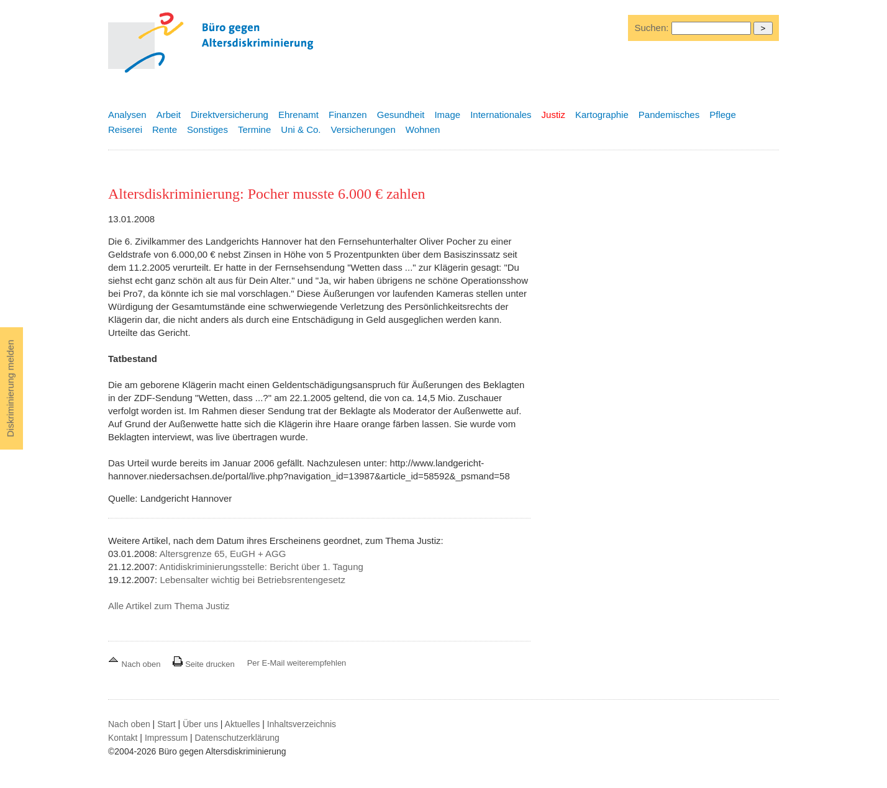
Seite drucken (203, 664)
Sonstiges (207, 129)
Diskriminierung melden (10, 388)
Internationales (500, 114)
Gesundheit (401, 114)
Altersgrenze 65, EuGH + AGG (223, 553)
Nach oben (135, 664)
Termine (254, 129)
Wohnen (423, 129)
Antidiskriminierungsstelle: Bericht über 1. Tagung (261, 566)
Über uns (200, 724)
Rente (164, 129)
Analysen (127, 114)
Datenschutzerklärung (237, 738)
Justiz (553, 114)
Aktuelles (242, 724)
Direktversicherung (229, 114)
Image (447, 114)
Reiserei (125, 129)
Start (166, 724)
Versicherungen (363, 129)
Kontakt (122, 738)
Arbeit (169, 114)
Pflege (722, 114)
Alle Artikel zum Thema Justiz (169, 605)
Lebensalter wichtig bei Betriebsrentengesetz (252, 579)
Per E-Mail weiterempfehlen (297, 663)
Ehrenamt (298, 114)
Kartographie (602, 114)
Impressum (166, 738)
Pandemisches (669, 114)
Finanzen (348, 114)
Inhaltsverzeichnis (301, 724)
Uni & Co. (301, 129)
